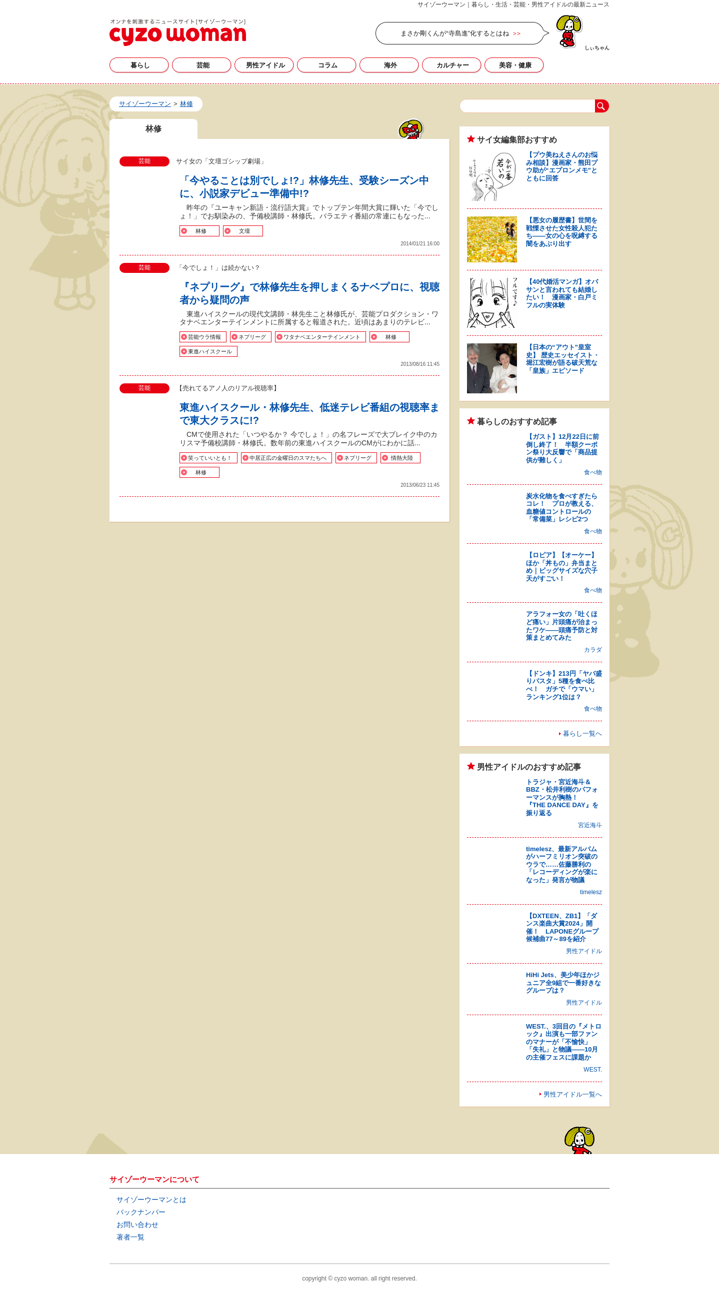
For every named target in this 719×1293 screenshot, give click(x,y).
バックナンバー (141, 1212)
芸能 (203, 65)
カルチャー (452, 65)
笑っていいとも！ (210, 458)
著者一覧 (130, 1237)
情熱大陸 (402, 458)
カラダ (593, 649)
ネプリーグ (252, 337)
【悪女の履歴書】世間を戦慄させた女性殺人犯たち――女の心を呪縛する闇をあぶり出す (562, 231)
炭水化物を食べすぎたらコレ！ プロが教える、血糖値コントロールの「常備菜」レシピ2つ (562, 507)
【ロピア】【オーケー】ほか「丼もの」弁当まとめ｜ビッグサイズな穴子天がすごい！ (562, 566)
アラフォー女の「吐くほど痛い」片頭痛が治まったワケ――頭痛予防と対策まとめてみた (562, 625)
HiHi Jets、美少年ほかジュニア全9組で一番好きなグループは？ (563, 982)
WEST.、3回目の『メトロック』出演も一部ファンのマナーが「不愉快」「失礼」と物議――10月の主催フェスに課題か (564, 1042)
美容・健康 (515, 65)
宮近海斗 (590, 825)
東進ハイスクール (210, 351)
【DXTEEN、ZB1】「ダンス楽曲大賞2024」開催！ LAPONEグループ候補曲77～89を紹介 (562, 927)
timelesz (591, 892)
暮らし (140, 65)
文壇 (244, 231)
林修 (201, 231)
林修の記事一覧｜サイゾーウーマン (178, 32)
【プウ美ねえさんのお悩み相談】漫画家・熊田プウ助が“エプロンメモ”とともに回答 (562, 166)
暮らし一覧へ (582, 733)
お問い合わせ (137, 1225)
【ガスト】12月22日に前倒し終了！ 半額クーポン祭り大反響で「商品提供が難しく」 (562, 448)
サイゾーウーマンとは (151, 1200)
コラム (328, 65)
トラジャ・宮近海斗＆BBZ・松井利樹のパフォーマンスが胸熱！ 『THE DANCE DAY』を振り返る (562, 797)
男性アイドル (265, 65)
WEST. (593, 1069)
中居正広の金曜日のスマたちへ (288, 458)
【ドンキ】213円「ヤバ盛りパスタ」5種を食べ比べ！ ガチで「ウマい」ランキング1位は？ (564, 685)
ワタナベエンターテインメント (322, 337)
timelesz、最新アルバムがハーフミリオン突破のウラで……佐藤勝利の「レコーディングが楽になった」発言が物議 (562, 864)
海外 (390, 65)
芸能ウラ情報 (204, 337)
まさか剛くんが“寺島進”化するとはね (454, 33)
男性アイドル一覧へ (573, 1094)
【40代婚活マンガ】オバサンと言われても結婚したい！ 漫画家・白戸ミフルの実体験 (562, 293)
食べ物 (593, 472)
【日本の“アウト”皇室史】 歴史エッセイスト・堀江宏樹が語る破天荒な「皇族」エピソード (563, 358)
